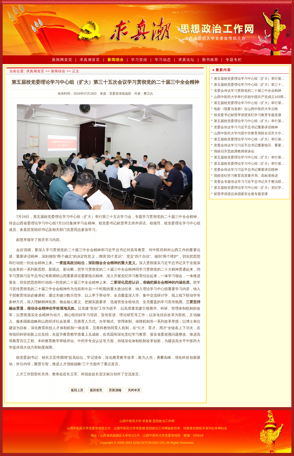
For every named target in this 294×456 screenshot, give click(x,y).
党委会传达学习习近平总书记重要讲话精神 (246, 127)
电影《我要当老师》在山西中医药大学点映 (246, 109)
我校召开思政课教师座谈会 (234, 151)
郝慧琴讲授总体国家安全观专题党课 (241, 194)
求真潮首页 (90, 60)
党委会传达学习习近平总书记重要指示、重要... (249, 145)
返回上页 (77, 390)
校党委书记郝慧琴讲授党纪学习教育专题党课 (247, 115)
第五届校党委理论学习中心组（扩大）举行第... (249, 78)
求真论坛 (186, 60)
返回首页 (96, 390)
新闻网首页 (62, 60)
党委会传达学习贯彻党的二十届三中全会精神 (247, 90)
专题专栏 (234, 60)
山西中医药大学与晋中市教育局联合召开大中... (249, 133)
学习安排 (139, 60)
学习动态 (163, 60)
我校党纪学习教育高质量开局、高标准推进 (246, 175)
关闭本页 (134, 390)
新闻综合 (116, 60)
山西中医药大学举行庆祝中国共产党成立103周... (250, 97)
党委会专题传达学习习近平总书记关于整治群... (249, 181)
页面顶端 (115, 390)
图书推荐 (210, 60)
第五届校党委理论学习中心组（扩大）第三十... (249, 84)
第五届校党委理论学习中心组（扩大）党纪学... (249, 187)
